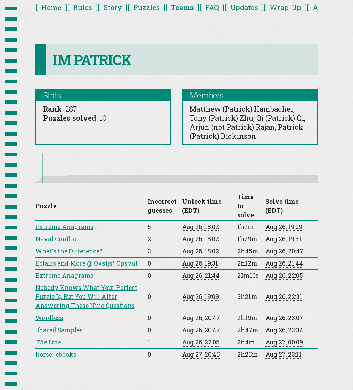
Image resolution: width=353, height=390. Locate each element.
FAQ (212, 7)
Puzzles (146, 7)
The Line (47, 342)
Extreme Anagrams (64, 227)
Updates (244, 7)
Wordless (49, 318)
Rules (82, 7)
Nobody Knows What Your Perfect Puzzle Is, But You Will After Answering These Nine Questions (86, 297)
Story (113, 7)
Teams (182, 7)
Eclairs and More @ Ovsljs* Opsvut (86, 263)
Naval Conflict (57, 239)
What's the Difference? (68, 251)
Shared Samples (59, 330)
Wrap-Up (285, 7)
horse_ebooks (55, 354)
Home (51, 7)
